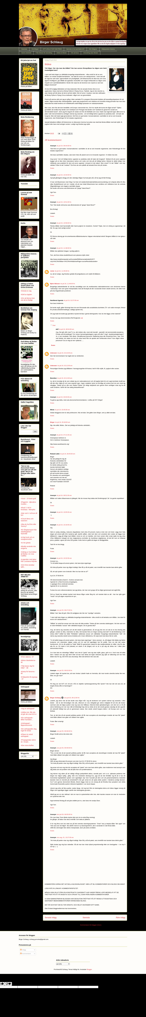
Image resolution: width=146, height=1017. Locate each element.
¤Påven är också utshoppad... (27, 735)
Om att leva (75, 53)
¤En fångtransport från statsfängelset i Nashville (29, 532)
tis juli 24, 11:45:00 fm (62, 271)
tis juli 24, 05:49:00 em (62, 422)
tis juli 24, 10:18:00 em (64, 525)
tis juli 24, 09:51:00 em (64, 495)
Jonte (52, 271)
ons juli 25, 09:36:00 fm (64, 731)
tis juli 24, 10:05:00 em (64, 512)
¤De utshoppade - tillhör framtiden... (27, 719)
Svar (54, 325)
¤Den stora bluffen (27, 745)
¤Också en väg (26, 291)
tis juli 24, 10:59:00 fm (64, 223)
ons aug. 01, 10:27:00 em (65, 837)
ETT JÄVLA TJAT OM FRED (52, 49)
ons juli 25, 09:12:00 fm (71, 698)
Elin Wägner (93, 49)
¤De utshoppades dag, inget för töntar (29, 730)
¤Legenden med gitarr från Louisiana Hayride (29, 560)
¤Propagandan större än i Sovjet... (28, 741)
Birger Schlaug (55, 698)
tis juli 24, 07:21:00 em (64, 435)
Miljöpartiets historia (108, 49)
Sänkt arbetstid (26, 53)
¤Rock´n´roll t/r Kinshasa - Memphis (28, 508)
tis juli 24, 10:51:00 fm (64, 202)
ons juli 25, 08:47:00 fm (64, 610)
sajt (82, 318)
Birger (52, 422)
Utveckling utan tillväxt (90, 53)
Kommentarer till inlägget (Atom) (90, 925)
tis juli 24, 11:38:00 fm (64, 248)
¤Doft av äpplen (26, 294)
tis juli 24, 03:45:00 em (62, 410)
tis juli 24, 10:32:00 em (64, 558)
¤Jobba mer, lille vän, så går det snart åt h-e (28, 713)
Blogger (89, 969)
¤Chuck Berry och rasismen (27, 520)
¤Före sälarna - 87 (27, 657)
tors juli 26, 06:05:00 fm (64, 814)
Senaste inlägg (50, 918)
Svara (52, 168)
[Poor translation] (8, 984)
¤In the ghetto (26, 543)
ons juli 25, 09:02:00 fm (64, 670)
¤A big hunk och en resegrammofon (27, 538)
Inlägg (23, 950)
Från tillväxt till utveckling (44, 53)
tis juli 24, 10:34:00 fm (64, 175)
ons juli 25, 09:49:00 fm (64, 748)
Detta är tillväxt (61, 53)
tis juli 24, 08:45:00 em (67, 454)
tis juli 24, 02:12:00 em (65, 365)
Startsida (24, 49)
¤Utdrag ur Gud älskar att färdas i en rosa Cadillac (28, 554)
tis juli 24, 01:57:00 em (71, 300)
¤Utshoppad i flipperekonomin (26, 724)
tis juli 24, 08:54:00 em (66, 329)
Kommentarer (25, 953)
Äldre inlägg (120, 918)
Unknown (53, 353)
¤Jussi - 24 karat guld (28, 498)
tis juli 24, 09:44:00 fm (64, 146)
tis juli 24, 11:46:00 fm (68, 283)
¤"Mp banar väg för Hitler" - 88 (27, 667)
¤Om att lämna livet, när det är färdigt (28, 299)
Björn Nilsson (55, 283)
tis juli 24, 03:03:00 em (64, 397)
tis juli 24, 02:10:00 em (65, 353)
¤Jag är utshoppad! (27, 708)
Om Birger (35, 49)
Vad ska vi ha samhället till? (75, 49)
